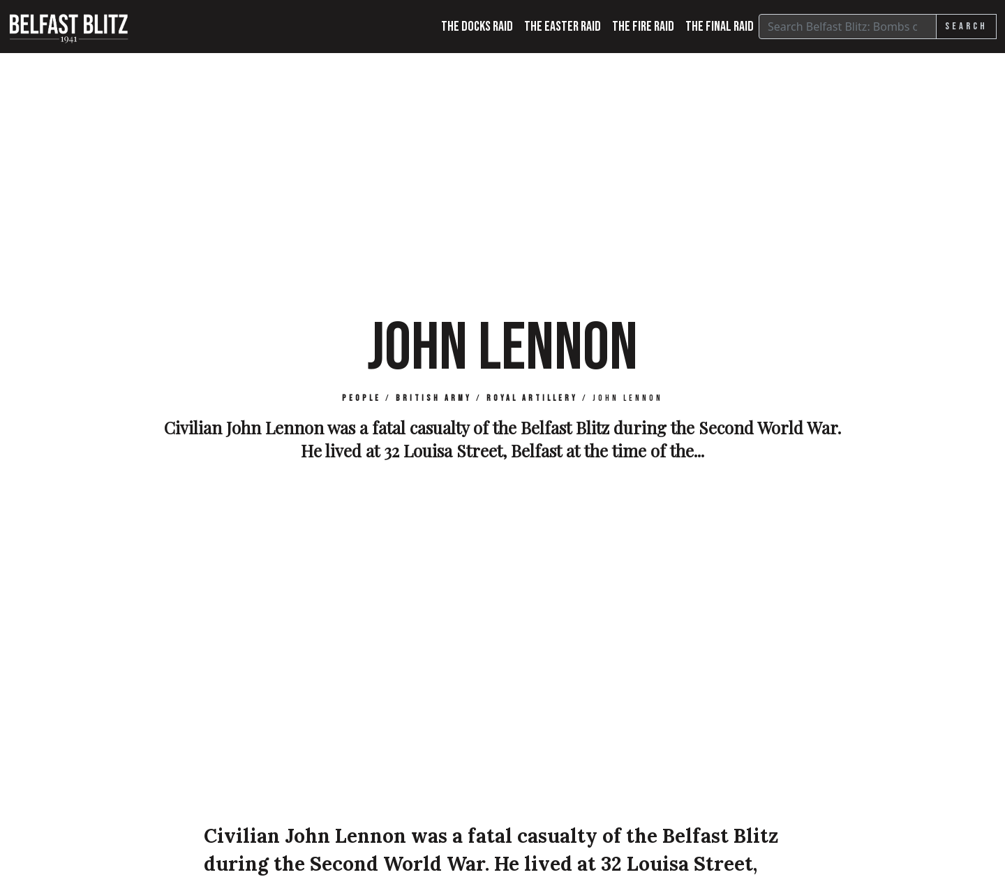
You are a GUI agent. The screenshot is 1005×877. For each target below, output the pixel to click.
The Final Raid (719, 26)
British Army (434, 398)
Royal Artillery (532, 398)
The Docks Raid (477, 26)
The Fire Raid (643, 26)
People (361, 398)
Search (966, 26)
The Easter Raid (562, 26)
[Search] (848, 26)
